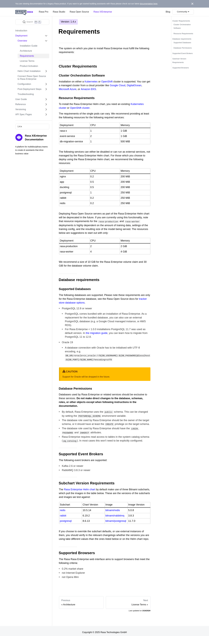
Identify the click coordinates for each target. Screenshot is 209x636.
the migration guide (97, 333)
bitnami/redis (112, 507)
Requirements (27, 56)
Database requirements (181, 39)
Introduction (21, 30)
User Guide (21, 99)
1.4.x (19, 126)
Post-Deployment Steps (29, 89)
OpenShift (107, 81)
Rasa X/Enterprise (103, 12)
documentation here (148, 4)
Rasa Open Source (79, 12)
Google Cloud (117, 85)
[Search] (32, 22)
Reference (20, 104)
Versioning (20, 109)
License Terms (27, 61)
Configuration (24, 84)
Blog (168, 12)
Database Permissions (183, 48)
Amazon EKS (88, 89)
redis (62, 507)
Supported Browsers (180, 68)
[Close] (192, 4)
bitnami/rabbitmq (114, 513)
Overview (22, 41)
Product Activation (29, 66)
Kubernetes (91, 81)
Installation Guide (28, 46)
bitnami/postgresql (115, 518)
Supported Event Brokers (182, 53)
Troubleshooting (26, 94)
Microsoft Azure (67, 89)
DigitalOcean (134, 85)
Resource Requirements (183, 33)
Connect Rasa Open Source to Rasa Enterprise (32, 77)
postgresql (66, 518)
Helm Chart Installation (29, 71)
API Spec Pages (23, 114)
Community (182, 12)
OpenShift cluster (80, 107)
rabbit (63, 513)
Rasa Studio (59, 12)
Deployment (21, 35)
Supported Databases (182, 42)
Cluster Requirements (181, 21)
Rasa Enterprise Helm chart (79, 487)
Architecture (26, 51)
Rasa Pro (43, 12)
